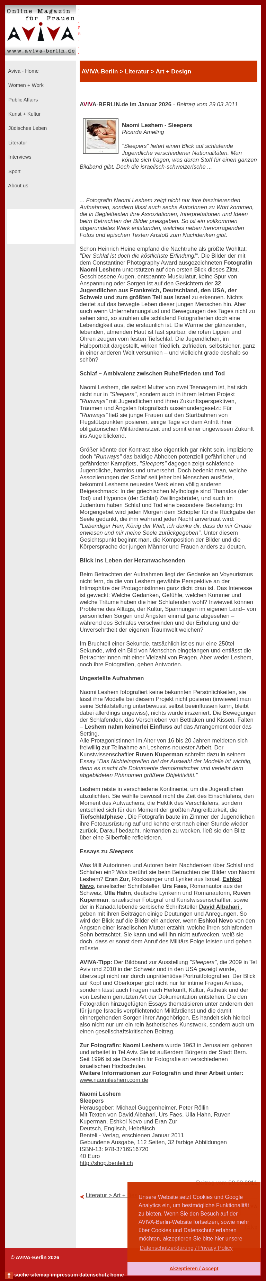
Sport (13, 171)
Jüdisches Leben (27, 128)
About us (17, 185)
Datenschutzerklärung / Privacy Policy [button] (186, 1248)
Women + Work (25, 85)
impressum (64, 1275)
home (117, 1275)
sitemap (39, 1275)
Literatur (17, 142)
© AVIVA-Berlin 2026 (35, 1257)
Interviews (19, 157)
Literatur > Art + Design (115, 1195)
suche (21, 1275)
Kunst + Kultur (24, 114)
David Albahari (220, 907)
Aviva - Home (23, 71)
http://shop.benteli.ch (106, 1163)
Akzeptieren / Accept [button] (193, 1268)
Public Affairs (22, 100)
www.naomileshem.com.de (114, 1080)
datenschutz (94, 1275)
